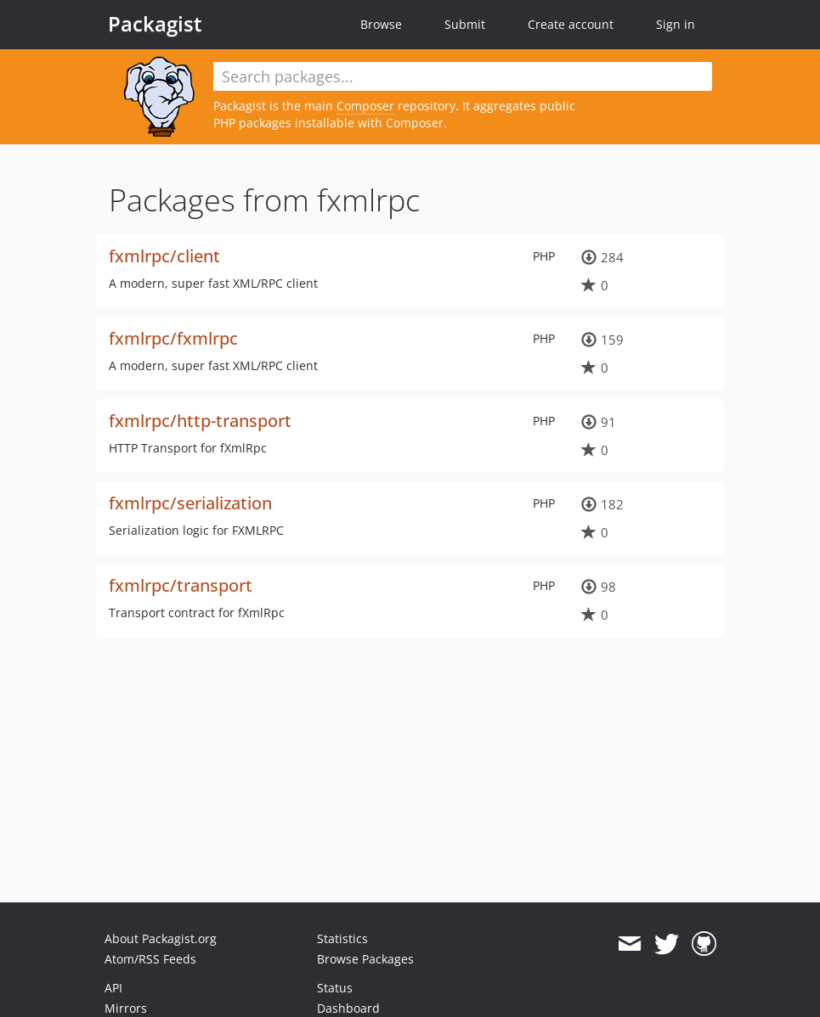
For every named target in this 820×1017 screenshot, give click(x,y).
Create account (571, 24)
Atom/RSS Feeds (150, 959)
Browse (381, 24)
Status (335, 988)
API (113, 988)
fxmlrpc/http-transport (200, 420)
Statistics (342, 938)
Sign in (675, 24)
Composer (365, 106)
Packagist (155, 23)
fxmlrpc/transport (180, 585)
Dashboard (348, 1008)
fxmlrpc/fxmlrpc (173, 338)
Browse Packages (365, 959)
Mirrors (126, 1008)
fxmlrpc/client (164, 255)
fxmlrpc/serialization (190, 503)
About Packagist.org (161, 938)
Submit (464, 24)
